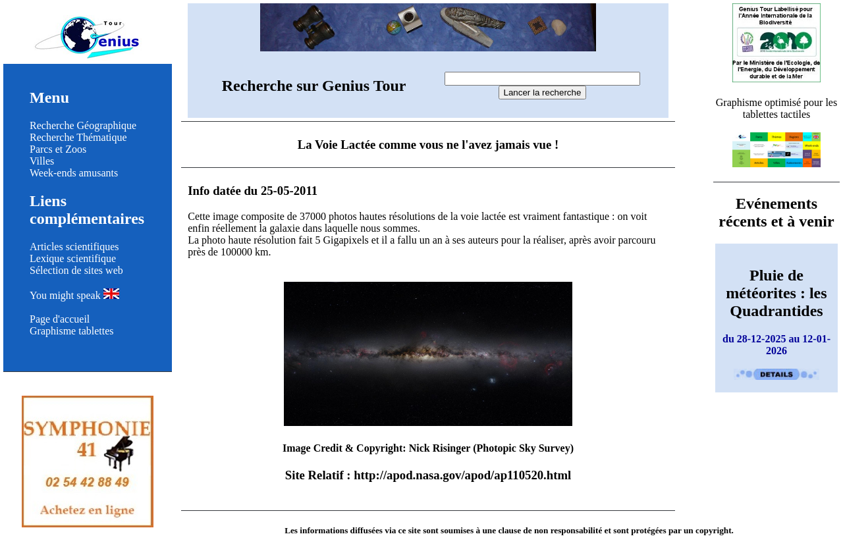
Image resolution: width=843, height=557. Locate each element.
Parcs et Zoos (58, 149)
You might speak (74, 295)
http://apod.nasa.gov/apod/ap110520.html (462, 475)
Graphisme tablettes (72, 330)
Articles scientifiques (74, 246)
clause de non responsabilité (550, 530)
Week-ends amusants (74, 172)
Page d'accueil (60, 319)
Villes (42, 161)
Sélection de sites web (76, 270)
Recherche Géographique (83, 125)
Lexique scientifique (73, 258)
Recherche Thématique (78, 137)
